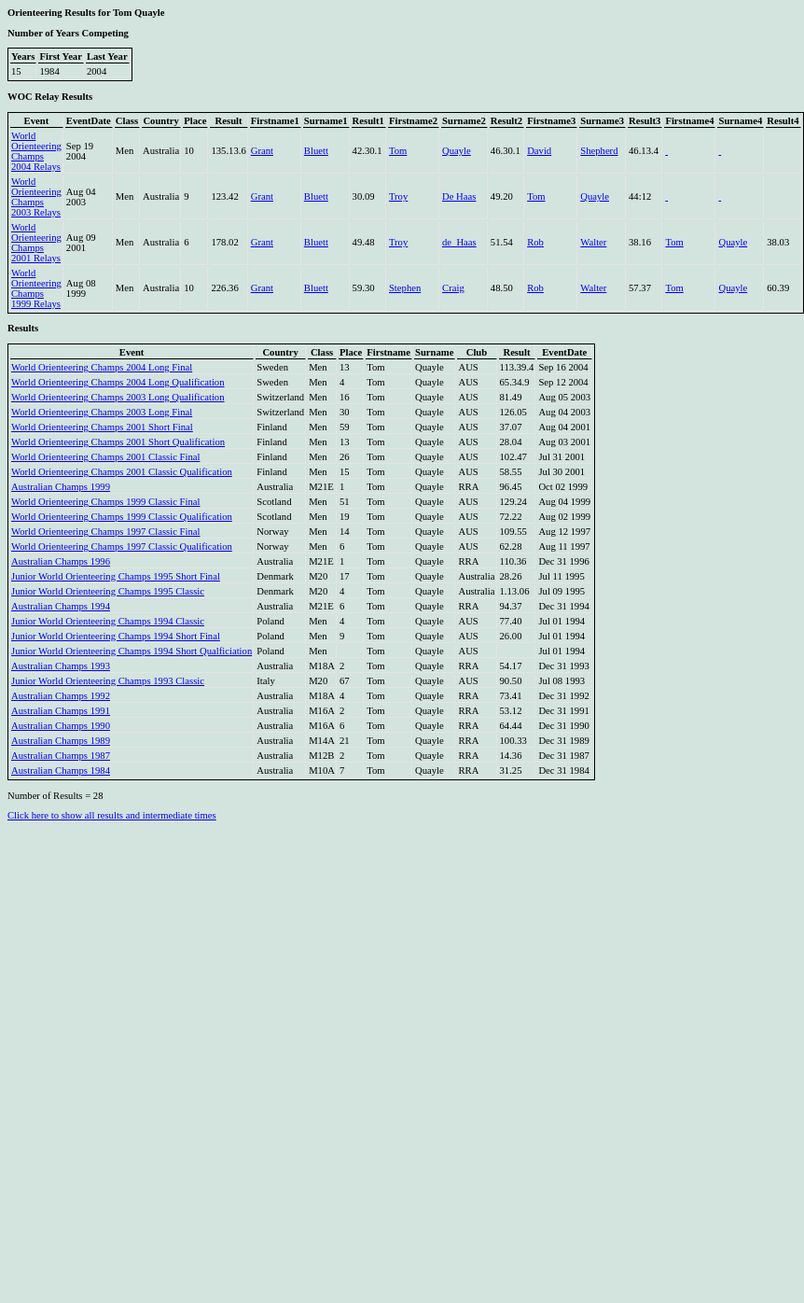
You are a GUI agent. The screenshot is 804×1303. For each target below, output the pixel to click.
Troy (398, 196)
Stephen (405, 288)
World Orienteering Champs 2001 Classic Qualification (121, 472)
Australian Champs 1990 (60, 726)
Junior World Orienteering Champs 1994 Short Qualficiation (131, 651)
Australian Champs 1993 (60, 666)
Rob (535, 242)
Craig (453, 288)
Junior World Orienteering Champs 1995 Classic (107, 591)
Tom (398, 151)
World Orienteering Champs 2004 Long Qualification (118, 382)
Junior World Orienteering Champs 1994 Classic (107, 621)
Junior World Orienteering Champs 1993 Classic (107, 681)
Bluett (316, 151)
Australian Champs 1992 (60, 696)
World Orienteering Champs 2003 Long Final (101, 412)
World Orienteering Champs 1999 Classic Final (105, 502)
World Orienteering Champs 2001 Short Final (102, 427)
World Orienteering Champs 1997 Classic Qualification (121, 546)
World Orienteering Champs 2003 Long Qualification (118, 397)
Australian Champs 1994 (60, 606)
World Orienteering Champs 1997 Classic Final (105, 531)
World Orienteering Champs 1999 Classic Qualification (121, 516)
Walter (593, 242)
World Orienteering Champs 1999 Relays (36, 288)
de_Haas (459, 242)
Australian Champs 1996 (60, 561)
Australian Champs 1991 (60, 711)
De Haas (459, 196)
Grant (262, 151)
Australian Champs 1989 (60, 741)
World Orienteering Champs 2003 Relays (36, 196)
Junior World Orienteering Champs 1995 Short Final (115, 576)
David (539, 151)
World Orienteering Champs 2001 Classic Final (105, 457)
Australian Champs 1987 (60, 755)
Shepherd (598, 151)
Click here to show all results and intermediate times (111, 815)
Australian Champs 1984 (60, 770)
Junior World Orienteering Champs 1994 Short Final (115, 636)
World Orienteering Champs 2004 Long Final (101, 367)
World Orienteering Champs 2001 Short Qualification (118, 442)
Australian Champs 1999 (60, 487)
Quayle (456, 151)
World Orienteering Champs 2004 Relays (36, 151)
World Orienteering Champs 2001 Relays (36, 242)
